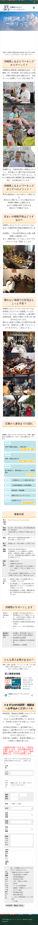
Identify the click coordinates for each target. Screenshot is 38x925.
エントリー (30, 475)
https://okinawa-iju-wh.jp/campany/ (19, 520)
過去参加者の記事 (28, 503)
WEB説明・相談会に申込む (15, 905)
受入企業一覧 (25, 449)
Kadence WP (5, 921)
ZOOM (16, 753)
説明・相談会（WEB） (26, 461)
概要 (32, 449)
